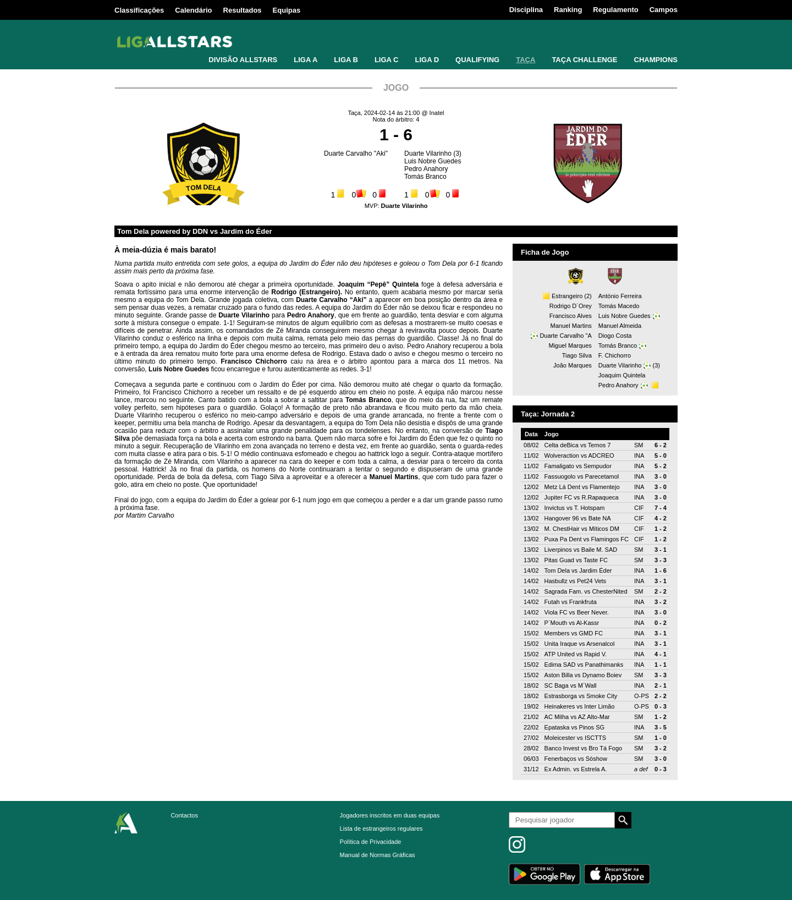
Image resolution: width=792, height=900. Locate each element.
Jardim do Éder (246, 231)
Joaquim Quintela (622, 375)
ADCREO (601, 455)
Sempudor (598, 466)
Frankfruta (583, 602)
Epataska (557, 727)
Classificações (139, 10)
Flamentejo (604, 487)
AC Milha (556, 717)
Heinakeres (559, 706)
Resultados (242, 10)
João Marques (572, 365)
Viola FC (556, 612)
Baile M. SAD (599, 549)
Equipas (287, 10)
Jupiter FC (558, 497)
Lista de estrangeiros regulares (381, 828)
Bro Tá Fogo (605, 748)
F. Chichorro (614, 355)
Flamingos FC (610, 539)
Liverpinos (558, 549)
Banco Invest (562, 748)
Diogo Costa (615, 335)
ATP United (559, 654)
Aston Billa (558, 675)
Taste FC (596, 560)
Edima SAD (560, 664)
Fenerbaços (560, 758)
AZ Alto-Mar (594, 717)
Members (557, 633)
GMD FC (591, 633)
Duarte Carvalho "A (565, 335)
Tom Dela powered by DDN (162, 231)
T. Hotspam (589, 507)
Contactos (184, 815)
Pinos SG (591, 727)
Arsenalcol (600, 643)
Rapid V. (595, 654)
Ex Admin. (558, 769)
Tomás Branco (425, 176)
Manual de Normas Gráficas (377, 855)
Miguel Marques (570, 345)
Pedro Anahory (426, 169)
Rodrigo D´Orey (570, 306)
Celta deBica (561, 445)
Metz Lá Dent (562, 487)
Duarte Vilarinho (428, 153)
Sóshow (596, 758)
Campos (664, 10)
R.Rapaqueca (599, 497)
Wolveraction (561, 455)
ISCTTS (595, 737)
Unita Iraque (561, 643)
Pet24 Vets (591, 581)
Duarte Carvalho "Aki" (356, 153)
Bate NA (599, 518)
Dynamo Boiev (602, 675)
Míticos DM (604, 528)
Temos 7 (599, 445)
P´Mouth (556, 622)
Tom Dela (557, 570)
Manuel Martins (571, 325)
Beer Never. (593, 612)
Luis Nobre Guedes (432, 161)
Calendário (193, 10)
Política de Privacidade (371, 841)
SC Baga (556, 685)
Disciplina (526, 10)
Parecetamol (602, 476)
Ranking (568, 10)
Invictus (554, 507)
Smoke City (601, 696)
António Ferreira (620, 296)
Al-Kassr (588, 622)
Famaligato (559, 466)
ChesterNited (609, 591)
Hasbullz (556, 581)
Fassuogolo (560, 476)
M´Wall (587, 685)
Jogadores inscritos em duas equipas (390, 815)
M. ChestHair (562, 528)
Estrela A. (594, 769)
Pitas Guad (559, 560)
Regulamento (615, 10)
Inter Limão (599, 706)
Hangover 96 (561, 518)
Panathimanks (604, 664)
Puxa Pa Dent (563, 539)
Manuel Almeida (619, 325)
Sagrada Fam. (563, 591)
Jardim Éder (595, 570)
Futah (552, 602)
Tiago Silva (577, 355)
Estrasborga (560, 696)
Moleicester (559, 737)
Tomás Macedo (619, 306)
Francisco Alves (570, 315)
